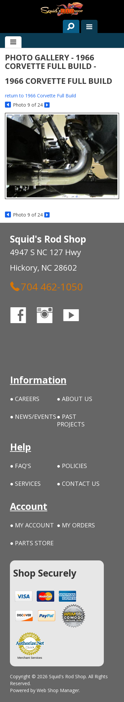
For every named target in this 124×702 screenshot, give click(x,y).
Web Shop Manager (58, 690)
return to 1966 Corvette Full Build (40, 95)
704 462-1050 (46, 286)
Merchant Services (30, 657)
